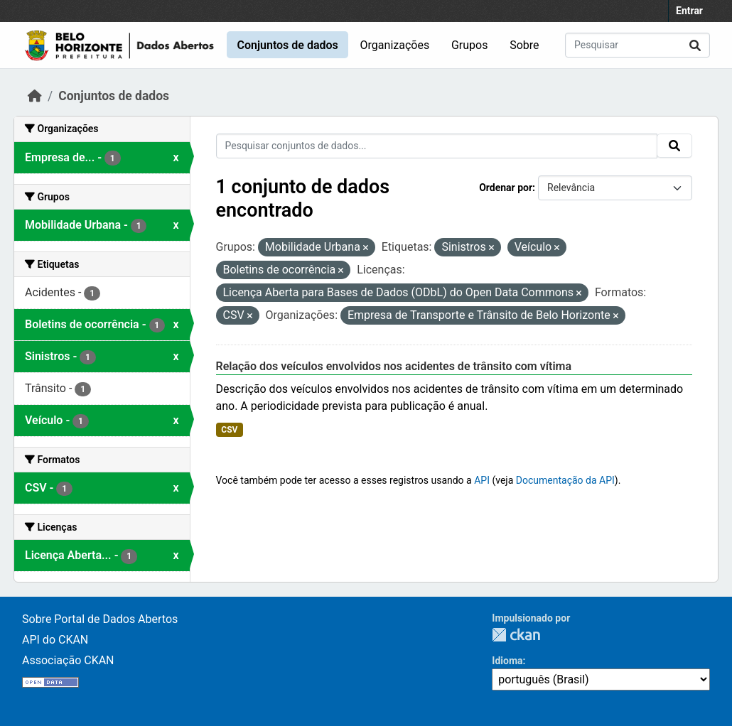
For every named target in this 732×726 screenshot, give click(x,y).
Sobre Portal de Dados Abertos (100, 619)
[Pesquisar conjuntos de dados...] (637, 45)
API (482, 480)
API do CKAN (55, 639)
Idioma (507, 660)
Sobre (524, 45)
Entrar (689, 10)
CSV (229, 430)
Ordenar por (505, 187)
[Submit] (695, 45)
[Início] (35, 96)
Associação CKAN (68, 660)
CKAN (516, 634)
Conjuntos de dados (287, 45)
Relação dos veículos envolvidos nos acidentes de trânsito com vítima (394, 366)
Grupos (469, 45)
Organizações (395, 45)
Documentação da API (565, 480)
